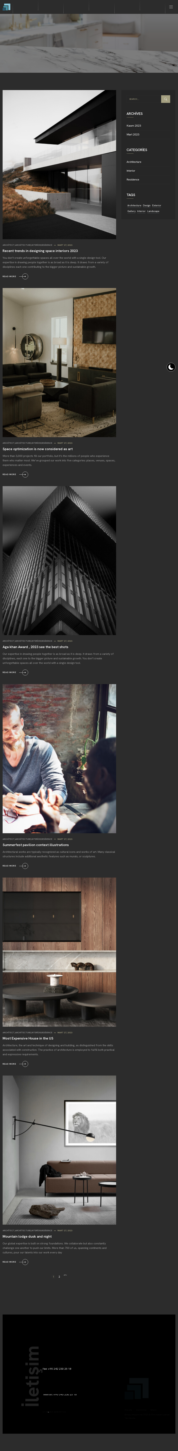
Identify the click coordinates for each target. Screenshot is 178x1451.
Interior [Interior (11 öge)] (141, 211)
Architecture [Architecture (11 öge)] (134, 205)
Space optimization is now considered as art (38, 449)
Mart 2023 (133, 134)
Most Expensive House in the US (28, 1038)
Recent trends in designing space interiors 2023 (40, 251)
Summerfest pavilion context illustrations (36, 845)
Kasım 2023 (134, 125)
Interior (36, 245)
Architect (9, 245)
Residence (46, 245)
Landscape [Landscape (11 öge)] (153, 211)
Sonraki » (65, 1277)
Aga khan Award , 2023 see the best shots (35, 647)
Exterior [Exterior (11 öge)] (156, 205)
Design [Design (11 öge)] (147, 205)
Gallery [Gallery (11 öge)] (131, 211)
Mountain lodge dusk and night (27, 1236)
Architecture (23, 245)
